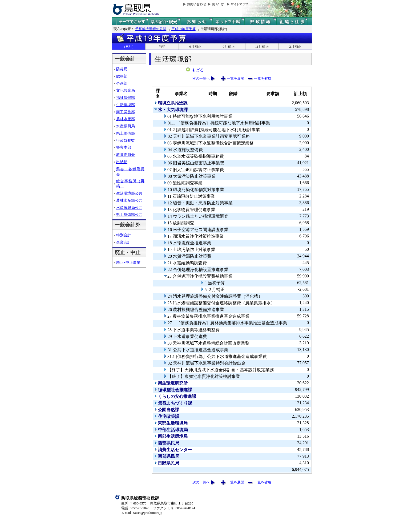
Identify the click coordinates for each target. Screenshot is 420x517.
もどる (198, 70)
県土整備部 (125, 133)
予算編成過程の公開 (150, 29)
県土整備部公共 (129, 214)
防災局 (121, 69)
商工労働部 (125, 112)
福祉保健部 (125, 97)
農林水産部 (125, 119)
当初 (162, 47)
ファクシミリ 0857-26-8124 (174, 508)
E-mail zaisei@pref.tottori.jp (142, 513)
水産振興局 (125, 126)
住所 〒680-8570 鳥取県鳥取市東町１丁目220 (157, 503)
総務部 (121, 76)
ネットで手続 (228, 21)
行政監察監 (125, 140)
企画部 (121, 83)
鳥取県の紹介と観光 (164, 21)
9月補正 (229, 47)
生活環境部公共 (129, 193)
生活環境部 (125, 105)
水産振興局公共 (129, 207)
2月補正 (295, 47)
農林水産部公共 (129, 200)
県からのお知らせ (196, 21)
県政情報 (260, 21)
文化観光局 (125, 90)
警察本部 (123, 147)
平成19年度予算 (183, 29)
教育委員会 (125, 154)
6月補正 (195, 47)
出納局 (121, 162)
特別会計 (123, 235)
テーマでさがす (132, 21)
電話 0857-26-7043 (135, 508)
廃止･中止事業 (128, 262)
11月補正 (262, 47)
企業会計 (123, 242)
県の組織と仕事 (292, 21)
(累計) (129, 47)
